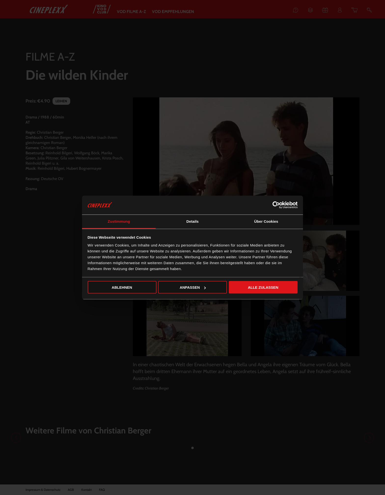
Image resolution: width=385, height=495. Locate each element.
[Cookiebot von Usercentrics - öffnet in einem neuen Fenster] (276, 205)
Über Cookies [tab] (266, 221)
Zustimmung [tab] (119, 221)
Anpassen (193, 287)
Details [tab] (192, 221)
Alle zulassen (263, 287)
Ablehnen (122, 287)
